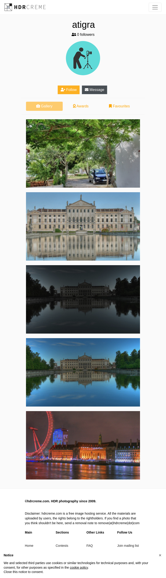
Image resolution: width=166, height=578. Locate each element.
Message (94, 90)
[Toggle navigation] (155, 7)
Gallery (44, 106)
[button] (160, 555)
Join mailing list (128, 545)
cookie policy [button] (79, 567)
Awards (81, 106)
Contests (62, 545)
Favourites (119, 106)
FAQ (89, 545)
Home (29, 545)
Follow (69, 90)
